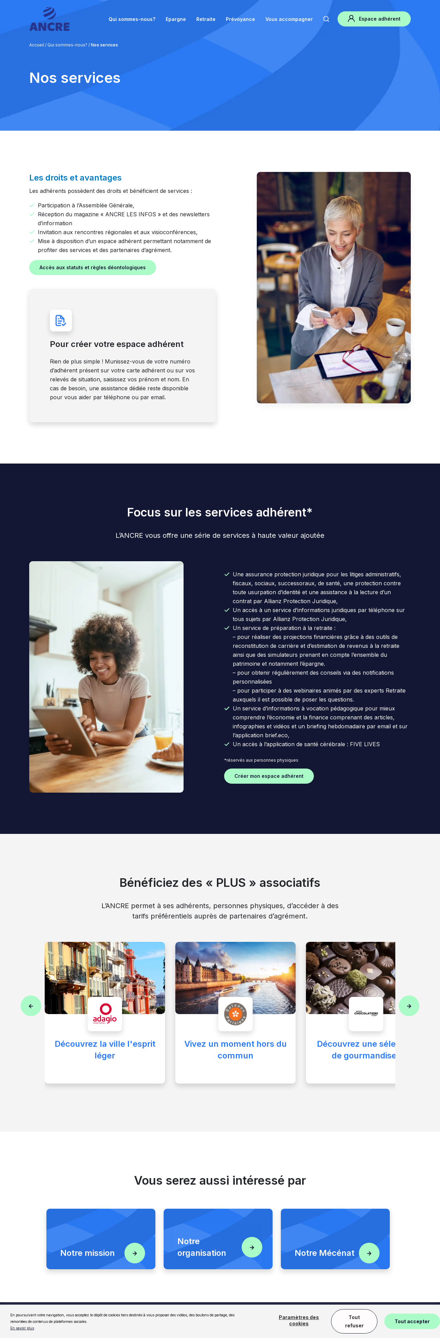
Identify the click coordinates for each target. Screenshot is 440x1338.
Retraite (206, 19)
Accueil (36, 44)
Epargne (176, 19)
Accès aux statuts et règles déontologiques (93, 267)
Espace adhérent (374, 18)
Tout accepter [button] (412, 1321)
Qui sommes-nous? (132, 19)
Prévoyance (240, 19)
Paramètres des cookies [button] (299, 1320)
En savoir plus (22, 1328)
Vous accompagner (289, 19)
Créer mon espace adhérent (269, 776)
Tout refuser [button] (354, 1321)
